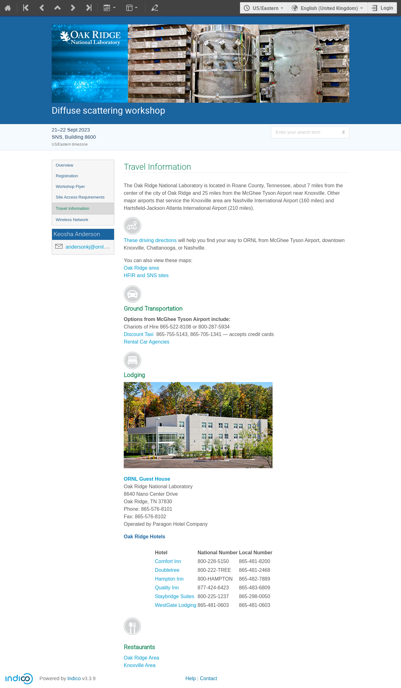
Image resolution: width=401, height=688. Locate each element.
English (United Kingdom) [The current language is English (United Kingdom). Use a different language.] (329, 8)
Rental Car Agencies (146, 341)
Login (387, 7)
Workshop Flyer (70, 186)
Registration (67, 175)
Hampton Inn (169, 579)
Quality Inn (167, 587)
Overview (64, 165)
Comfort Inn (168, 561)
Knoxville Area (139, 665)
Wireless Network (72, 219)
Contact (208, 678)
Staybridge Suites (174, 596)
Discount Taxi (139, 334)
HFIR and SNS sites (146, 275)
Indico (74, 678)
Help (190, 678)
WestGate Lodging (175, 605)
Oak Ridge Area (141, 657)
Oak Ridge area (141, 268)
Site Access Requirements (80, 197)
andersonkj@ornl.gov (89, 247)
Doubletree (167, 570)
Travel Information (72, 208)
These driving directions (150, 240)
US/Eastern (266, 8)
